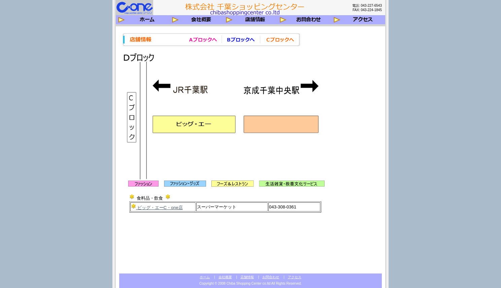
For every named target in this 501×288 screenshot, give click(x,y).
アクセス (294, 277)
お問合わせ (270, 277)
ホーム (205, 277)
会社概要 (225, 277)
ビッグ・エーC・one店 (159, 207)
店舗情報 (247, 277)
